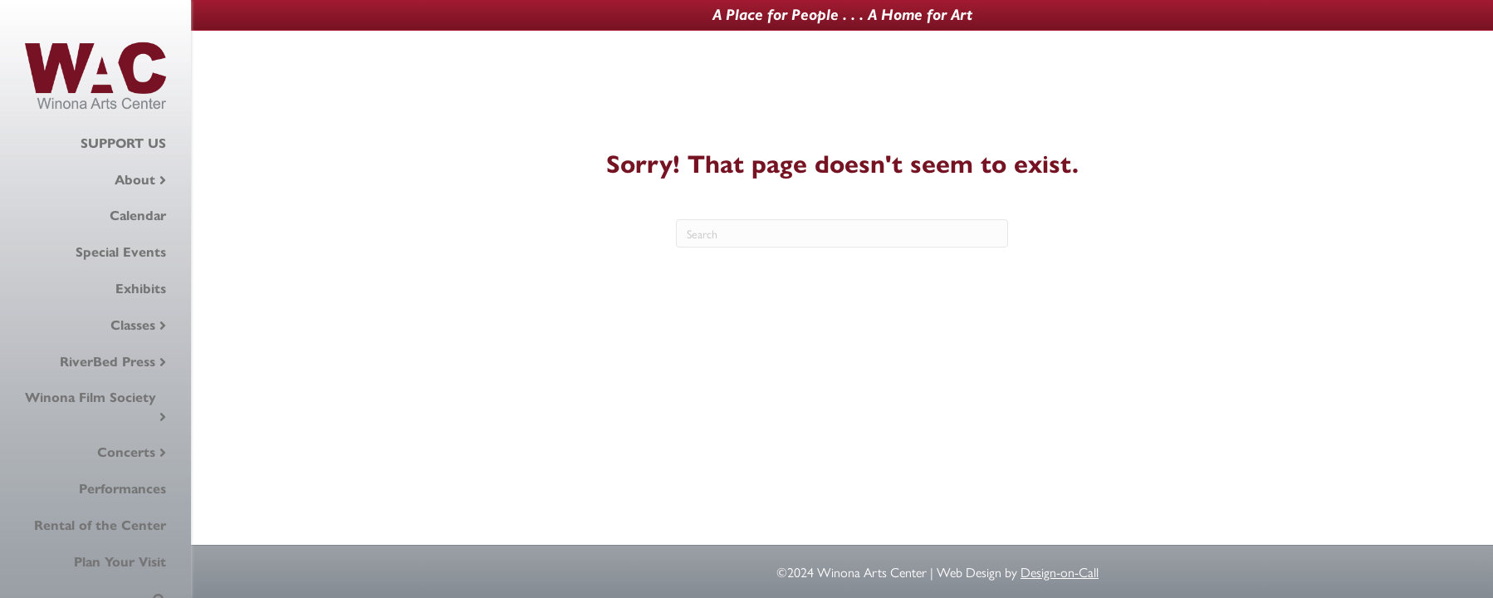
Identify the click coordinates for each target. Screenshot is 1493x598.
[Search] (842, 233)
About (135, 180)
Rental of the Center (100, 525)
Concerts (126, 452)
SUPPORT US (123, 143)
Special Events (121, 252)
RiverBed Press (107, 362)
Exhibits (140, 289)
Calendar (138, 215)
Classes (132, 325)
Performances (122, 489)
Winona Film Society (90, 397)
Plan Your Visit (120, 562)
